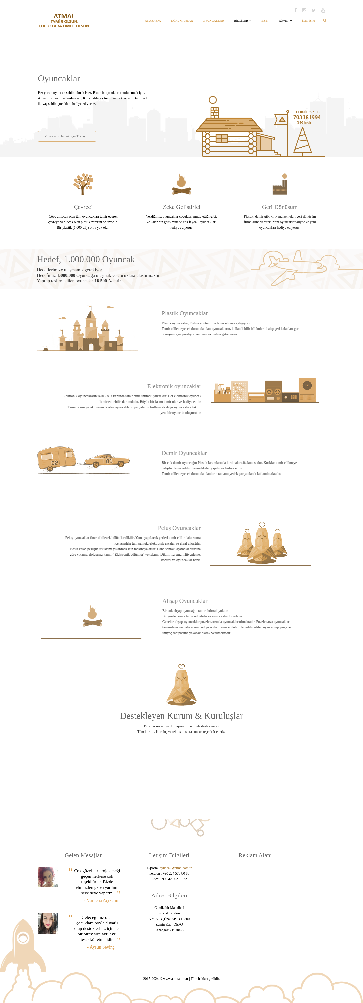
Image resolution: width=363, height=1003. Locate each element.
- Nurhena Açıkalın (101, 900)
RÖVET (285, 20)
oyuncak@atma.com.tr (176, 868)
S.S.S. (265, 20)
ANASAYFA (153, 20)
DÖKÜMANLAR (182, 20)
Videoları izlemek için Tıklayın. (66, 136)
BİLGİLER (242, 20)
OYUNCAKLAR (213, 20)
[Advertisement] (97, 116)
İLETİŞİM (308, 20)
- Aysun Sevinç (100, 947)
